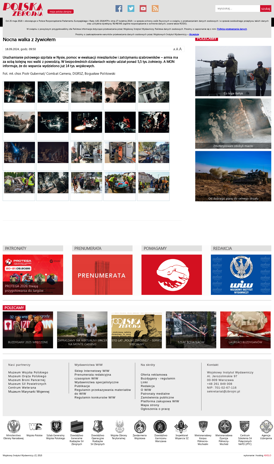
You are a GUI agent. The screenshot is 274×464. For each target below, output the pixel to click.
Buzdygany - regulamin (158, 378)
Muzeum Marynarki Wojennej (28, 391)
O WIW (146, 390)
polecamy (206, 38)
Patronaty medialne (155, 393)
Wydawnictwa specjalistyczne (97, 382)
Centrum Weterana (22, 387)
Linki (144, 382)
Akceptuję (194, 34)
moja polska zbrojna (60, 11)
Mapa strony (150, 405)
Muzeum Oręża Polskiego (27, 376)
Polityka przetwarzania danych (232, 29)
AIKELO (267, 455)
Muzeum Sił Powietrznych (27, 383)
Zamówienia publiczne (157, 397)
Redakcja (148, 386)
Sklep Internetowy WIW (92, 370)
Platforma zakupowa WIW (160, 401)
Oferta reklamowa (154, 374)
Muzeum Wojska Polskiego (28, 372)
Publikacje (82, 386)
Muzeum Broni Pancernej (26, 380)
